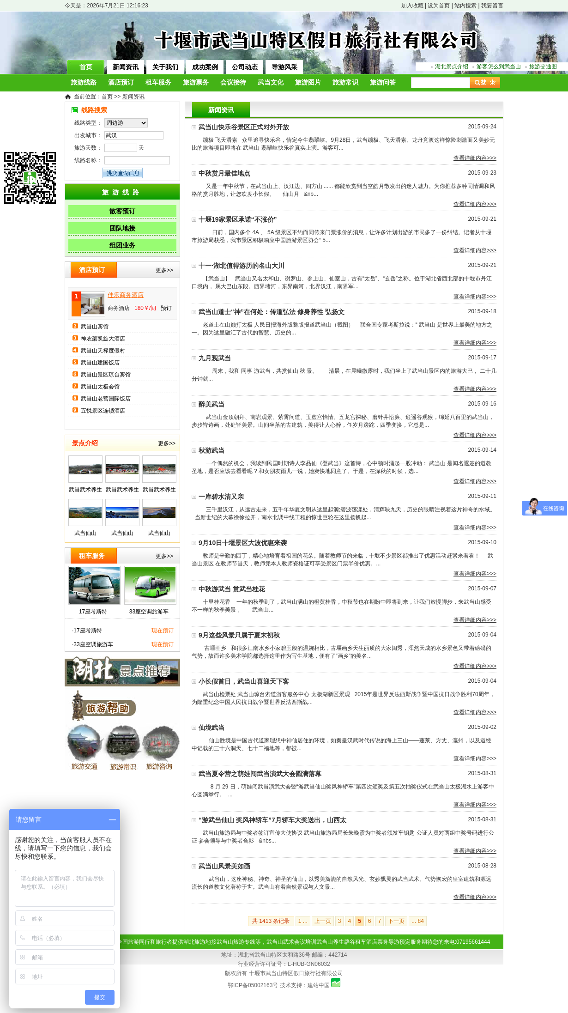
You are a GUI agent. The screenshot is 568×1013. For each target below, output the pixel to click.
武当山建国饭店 (100, 362)
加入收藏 (412, 5)
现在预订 (162, 630)
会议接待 (233, 82)
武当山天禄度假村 (103, 350)
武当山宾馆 (95, 326)
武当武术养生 (85, 489)
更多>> (164, 270)
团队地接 (122, 228)
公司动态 (245, 67)
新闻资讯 (126, 67)
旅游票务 (196, 82)
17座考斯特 (93, 611)
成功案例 (205, 67)
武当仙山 (85, 533)
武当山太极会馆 (100, 386)
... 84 (417, 921)
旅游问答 (383, 82)
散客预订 (122, 211)
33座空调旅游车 (149, 611)
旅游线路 (84, 82)
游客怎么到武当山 (499, 66)
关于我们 (165, 67)
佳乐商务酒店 (126, 294)
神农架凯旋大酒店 (103, 338)
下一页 (396, 921)
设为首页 (439, 5)
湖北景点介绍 (451, 66)
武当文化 (271, 82)
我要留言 (492, 5)
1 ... (303, 921)
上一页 (322, 921)
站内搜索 (465, 5)
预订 (166, 308)
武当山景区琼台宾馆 (106, 374)
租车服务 (158, 82)
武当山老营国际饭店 (106, 398)
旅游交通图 (543, 66)
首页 (85, 67)
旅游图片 (308, 82)
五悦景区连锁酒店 (103, 410)
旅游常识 (345, 82)
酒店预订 (121, 82)
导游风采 (284, 67)
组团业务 (122, 245)
